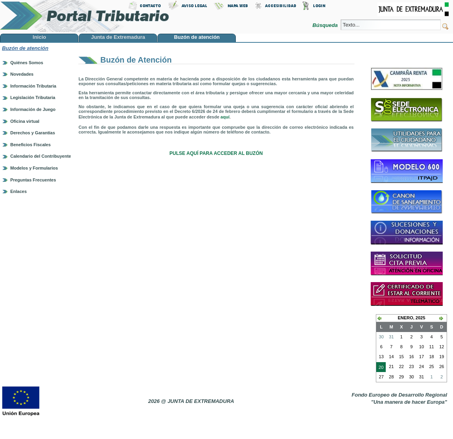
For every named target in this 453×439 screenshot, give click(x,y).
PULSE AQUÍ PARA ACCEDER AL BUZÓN (216, 153)
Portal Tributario (84, 16)
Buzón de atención (25, 48)
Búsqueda (326, 25)
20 (379, 368)
